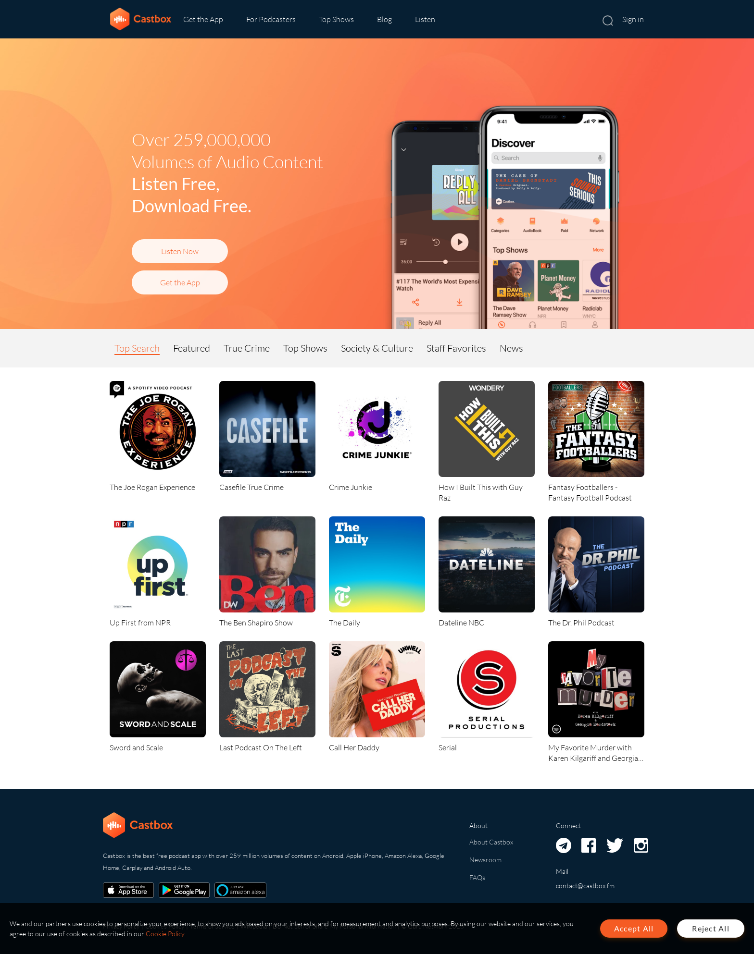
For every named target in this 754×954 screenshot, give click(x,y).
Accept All (634, 928)
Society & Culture (377, 348)
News (511, 348)
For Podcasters (271, 19)
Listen (425, 19)
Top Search (137, 348)
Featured (191, 348)
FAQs (477, 877)
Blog (384, 19)
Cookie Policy (165, 934)
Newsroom (485, 860)
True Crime (247, 348)
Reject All (710, 928)
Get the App (203, 19)
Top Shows (336, 19)
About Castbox (491, 842)
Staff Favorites (456, 348)
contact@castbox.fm (585, 885)
